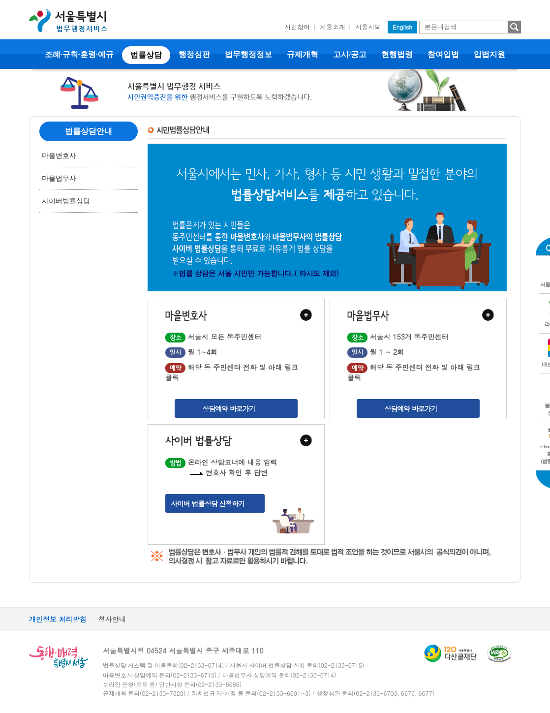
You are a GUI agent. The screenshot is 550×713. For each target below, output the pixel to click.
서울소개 (332, 26)
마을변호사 (59, 155)
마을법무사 (59, 178)
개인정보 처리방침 (58, 619)
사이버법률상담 (66, 201)
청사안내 (112, 619)
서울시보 (368, 26)
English (402, 27)
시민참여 (297, 26)
